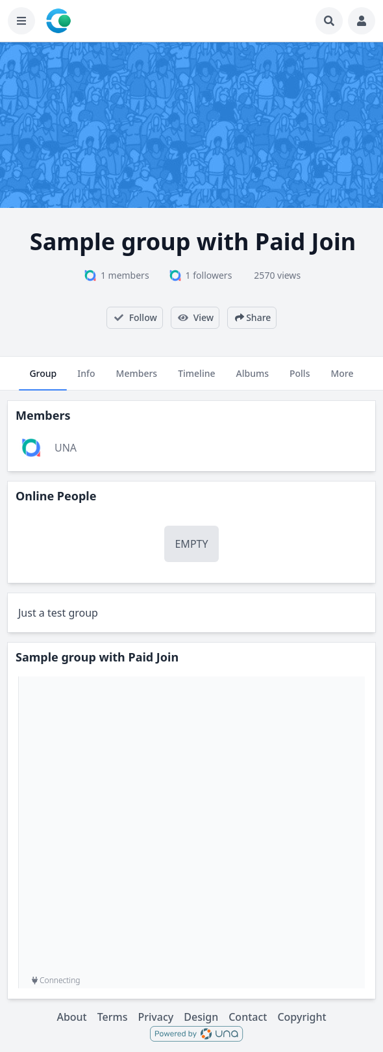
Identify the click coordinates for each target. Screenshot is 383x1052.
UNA (66, 448)
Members (137, 379)
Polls (299, 379)
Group (43, 379)
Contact (248, 1017)
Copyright (301, 1017)
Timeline (196, 379)
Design (201, 1017)
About (71, 1017)
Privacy (156, 1017)
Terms (112, 1017)
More (342, 379)
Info (86, 379)
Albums (252, 379)
